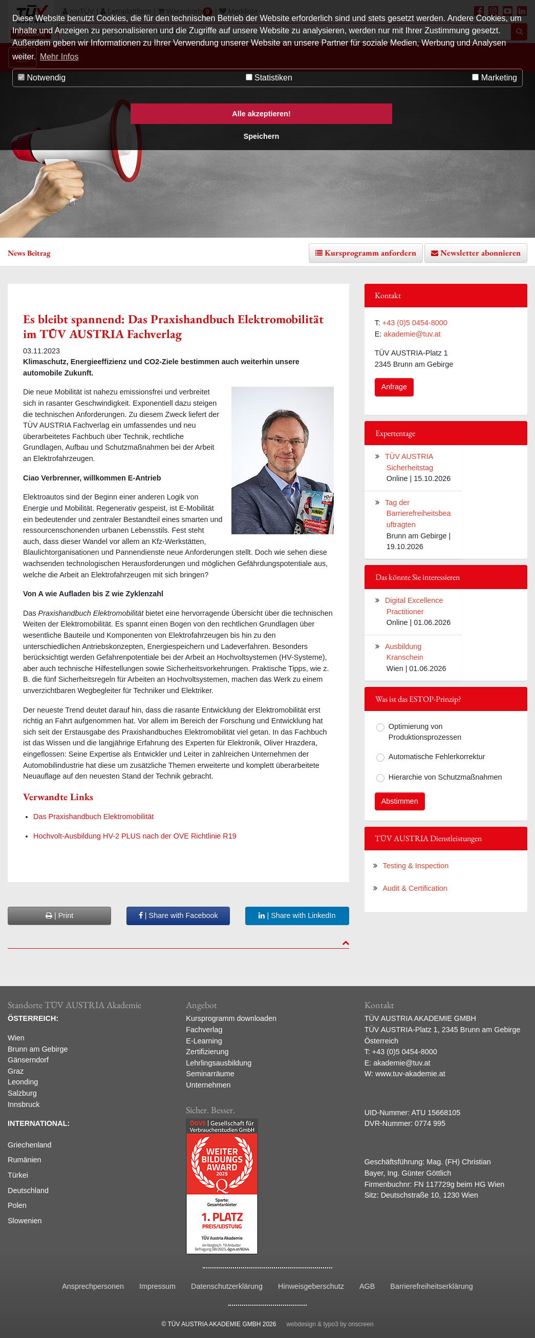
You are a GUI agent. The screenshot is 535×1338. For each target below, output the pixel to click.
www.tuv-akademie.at (410, 1074)
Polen (17, 1205)
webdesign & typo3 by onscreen (329, 1324)
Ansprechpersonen (93, 1286)
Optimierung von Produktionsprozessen (425, 732)
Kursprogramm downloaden (231, 1018)
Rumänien (24, 1160)
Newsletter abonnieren (480, 252)
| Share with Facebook (178, 915)
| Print (59, 915)
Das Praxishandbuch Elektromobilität (93, 816)
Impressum (157, 1286)
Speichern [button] (262, 136)
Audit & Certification (415, 888)
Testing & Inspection (416, 866)
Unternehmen (208, 1085)
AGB (367, 1286)
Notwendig (42, 77)
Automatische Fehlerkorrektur (437, 756)
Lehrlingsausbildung (218, 1063)
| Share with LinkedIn (297, 915)
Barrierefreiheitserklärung (431, 1286)
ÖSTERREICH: (33, 1018)
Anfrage (394, 387)
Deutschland (28, 1190)
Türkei (18, 1175)
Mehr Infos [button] (59, 56)
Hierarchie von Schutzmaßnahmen (445, 777)
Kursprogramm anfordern (370, 252)
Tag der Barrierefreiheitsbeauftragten (418, 513)
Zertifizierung (207, 1052)
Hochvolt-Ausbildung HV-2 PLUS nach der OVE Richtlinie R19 (135, 836)
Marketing (494, 77)
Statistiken (269, 77)
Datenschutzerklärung (227, 1286)
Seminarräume (210, 1074)
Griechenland (30, 1145)
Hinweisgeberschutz (311, 1286)
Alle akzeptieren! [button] (261, 114)
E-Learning (204, 1041)
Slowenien (24, 1221)
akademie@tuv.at (411, 334)
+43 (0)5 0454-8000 (414, 323)
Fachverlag (204, 1030)
